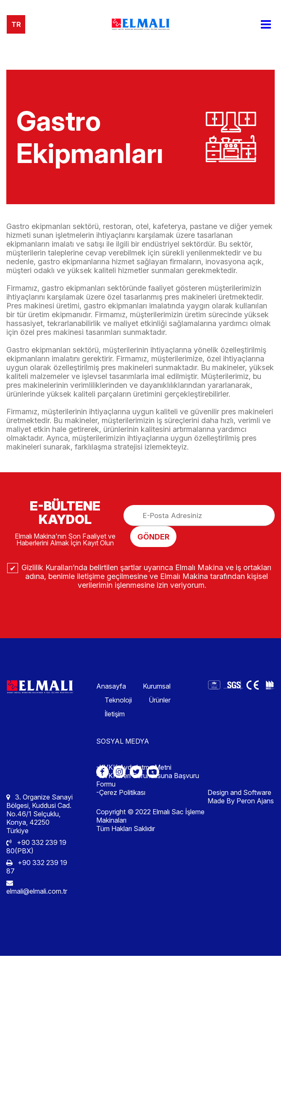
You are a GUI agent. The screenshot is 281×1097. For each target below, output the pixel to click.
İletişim (115, 714)
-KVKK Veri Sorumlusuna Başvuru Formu (147, 779)
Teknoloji (118, 700)
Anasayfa (111, 686)
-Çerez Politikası (120, 792)
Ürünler (160, 700)
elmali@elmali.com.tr (36, 887)
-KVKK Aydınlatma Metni (133, 767)
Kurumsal (157, 686)
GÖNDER (153, 536)
